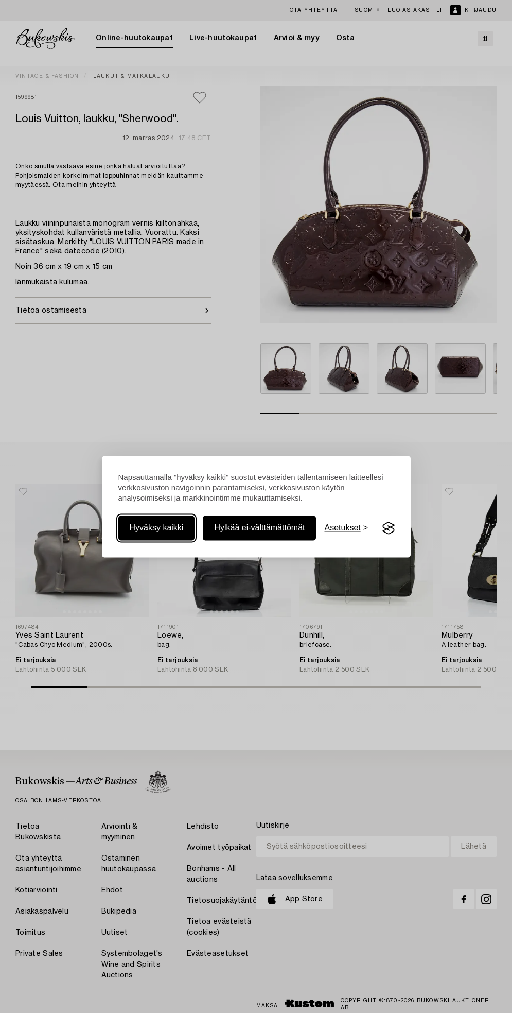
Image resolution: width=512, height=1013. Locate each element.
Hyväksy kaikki (157, 528)
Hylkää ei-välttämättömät (259, 528)
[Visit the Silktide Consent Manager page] (388, 528)
